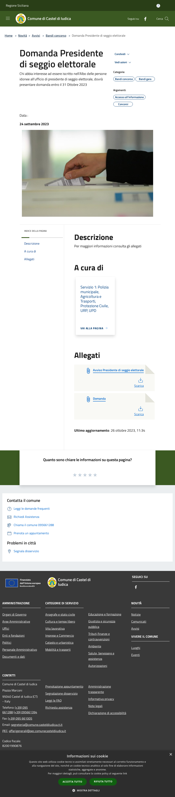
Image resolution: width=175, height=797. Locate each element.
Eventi (135, 654)
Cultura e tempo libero (60, 621)
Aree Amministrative (16, 621)
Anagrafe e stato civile (60, 614)
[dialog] (87, 773)
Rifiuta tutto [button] (103, 781)
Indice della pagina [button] (35, 231)
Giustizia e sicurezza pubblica (101, 624)
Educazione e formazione (104, 614)
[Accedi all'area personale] (158, 5)
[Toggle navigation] (7, 18)
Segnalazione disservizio (61, 693)
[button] (87, 790)
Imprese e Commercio (59, 635)
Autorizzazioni (97, 665)
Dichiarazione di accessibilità (107, 713)
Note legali (95, 706)
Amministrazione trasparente (99, 689)
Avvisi (36, 35)
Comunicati (138, 621)
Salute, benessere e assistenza (101, 656)
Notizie (136, 614)
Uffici (5, 628)
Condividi (123, 54)
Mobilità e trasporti (58, 649)
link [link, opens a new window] (125, 773)
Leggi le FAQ (53, 700)
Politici (6, 642)
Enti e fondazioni (13, 635)
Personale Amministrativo (19, 649)
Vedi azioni (123, 62)
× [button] (170, 754)
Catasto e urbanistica (59, 642)
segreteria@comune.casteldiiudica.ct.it (36, 724)
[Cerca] (166, 18)
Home (8, 35)
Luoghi (135, 647)
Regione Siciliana (17, 5)
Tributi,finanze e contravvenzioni (99, 636)
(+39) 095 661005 (20, 718)
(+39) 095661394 (25, 712)
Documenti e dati (13, 656)
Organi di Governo (14, 614)
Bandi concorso (56, 35)
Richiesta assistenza (58, 707)
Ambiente (94, 646)
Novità (22, 35)
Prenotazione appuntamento (64, 686)
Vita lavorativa (55, 628)
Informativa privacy (101, 699)
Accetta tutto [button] (72, 781)
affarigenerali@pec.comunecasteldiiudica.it (37, 731)
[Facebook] (144, 18)
